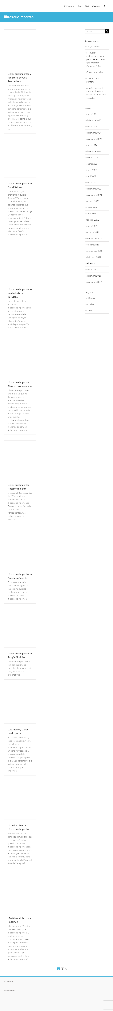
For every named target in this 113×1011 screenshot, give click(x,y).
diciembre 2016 (93, 275)
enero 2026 (91, 114)
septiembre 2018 (94, 250)
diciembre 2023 (93, 151)
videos (89, 310)
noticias (90, 304)
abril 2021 (91, 213)
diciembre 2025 (93, 120)
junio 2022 (91, 170)
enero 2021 (91, 226)
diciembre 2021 (93, 188)
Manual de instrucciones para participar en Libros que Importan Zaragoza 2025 (95, 59)
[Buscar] (107, 31)
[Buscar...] (95, 31)
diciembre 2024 (93, 132)
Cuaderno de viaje (94, 72)
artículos (90, 298)
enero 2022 (91, 182)
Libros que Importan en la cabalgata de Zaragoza (20, 293)
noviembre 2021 (94, 194)
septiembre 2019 (94, 238)
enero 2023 (91, 163)
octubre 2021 (92, 201)
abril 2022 (91, 176)
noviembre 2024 (94, 139)
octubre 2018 (92, 244)
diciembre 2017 (93, 257)
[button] (104, 6)
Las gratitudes (93, 46)
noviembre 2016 (94, 282)
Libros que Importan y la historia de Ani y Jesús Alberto (19, 77)
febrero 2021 (92, 219)
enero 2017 (91, 269)
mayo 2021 (91, 207)
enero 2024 (91, 145)
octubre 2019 (92, 232)
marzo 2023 (92, 157)
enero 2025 (91, 126)
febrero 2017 (92, 263)
